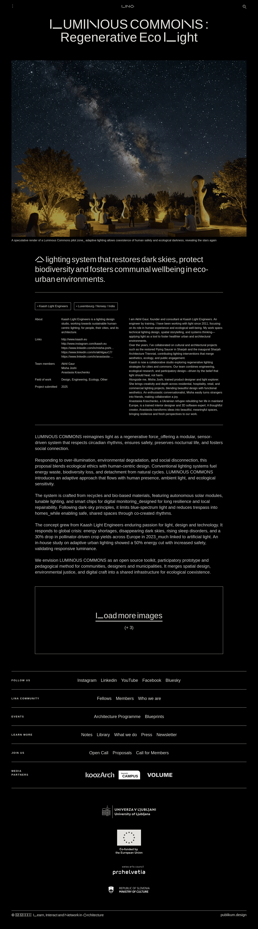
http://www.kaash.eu (74, 339)
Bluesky (173, 680)
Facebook (151, 680)
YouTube (129, 680)
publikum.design (234, 915)
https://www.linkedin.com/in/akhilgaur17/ (86, 352)
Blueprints (154, 716)
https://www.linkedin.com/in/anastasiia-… (87, 356)
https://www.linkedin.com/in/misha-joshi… (87, 347)
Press (146, 734)
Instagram (87, 680)
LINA (127, 6)
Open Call (98, 752)
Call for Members (152, 752)
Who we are (149, 698)
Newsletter (166, 734)
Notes (86, 734)
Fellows (104, 698)
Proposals (122, 752)
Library (103, 734)
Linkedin (109, 680)
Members (125, 698)
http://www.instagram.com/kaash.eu (84, 343)
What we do (125, 734)
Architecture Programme (117, 716)
